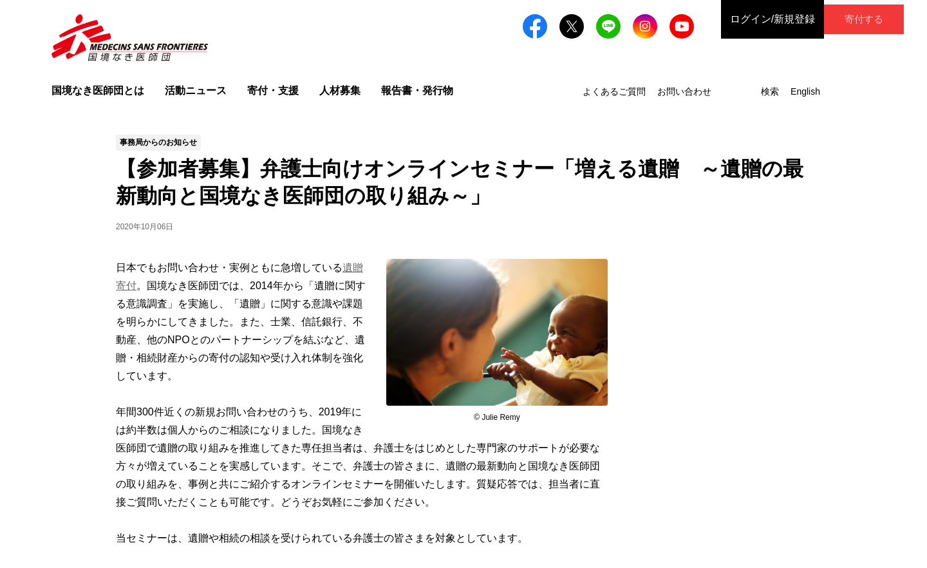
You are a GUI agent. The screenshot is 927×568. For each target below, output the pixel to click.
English (805, 91)
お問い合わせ (684, 91)
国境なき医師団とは (98, 90)
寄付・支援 (273, 90)
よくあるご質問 (614, 91)
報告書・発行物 (417, 90)
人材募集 (339, 90)
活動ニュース (196, 90)
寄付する (852, 19)
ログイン (749, 19)
